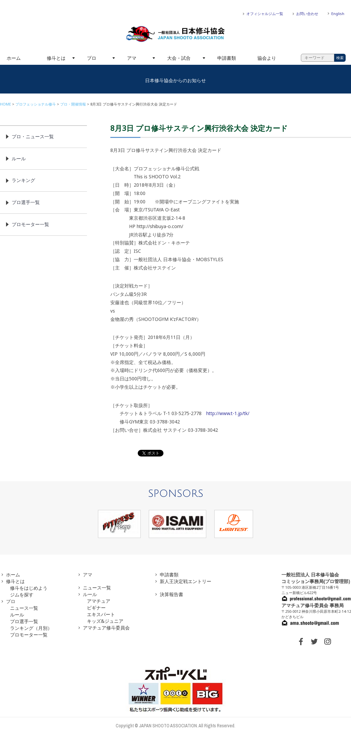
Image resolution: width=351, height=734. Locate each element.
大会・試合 (179, 58)
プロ (91, 58)
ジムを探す (21, 594)
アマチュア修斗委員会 (106, 627)
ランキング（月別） (31, 628)
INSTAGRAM (327, 641)
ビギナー (96, 607)
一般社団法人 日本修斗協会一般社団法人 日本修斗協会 (175, 34)
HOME (5, 104)
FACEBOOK (301, 641)
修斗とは (56, 58)
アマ (131, 58)
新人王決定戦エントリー (185, 581)
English (337, 13)
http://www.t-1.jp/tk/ (227, 413)
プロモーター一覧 (30, 224)
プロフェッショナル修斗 (35, 104)
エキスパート (101, 614)
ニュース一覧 (24, 608)
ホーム (14, 58)
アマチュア (98, 601)
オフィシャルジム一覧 (264, 13)
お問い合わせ (307, 13)
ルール (19, 158)
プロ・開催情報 (73, 104)
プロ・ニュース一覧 (33, 136)
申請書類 (226, 58)
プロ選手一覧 (26, 202)
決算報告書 (171, 594)
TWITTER (314, 641)
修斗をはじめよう (28, 588)
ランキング (23, 180)
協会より (266, 58)
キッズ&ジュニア (105, 621)
